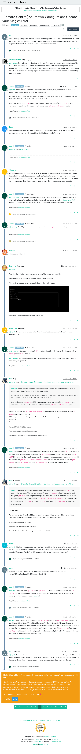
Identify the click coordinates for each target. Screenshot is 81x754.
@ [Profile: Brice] (12, 149)
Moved (6, 25)
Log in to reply (73, 29)
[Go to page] (28, 707)
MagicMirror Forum (17, 2)
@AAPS (28, 86)
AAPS (11, 35)
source (36, 596)
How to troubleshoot (24, 111)
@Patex (28, 617)
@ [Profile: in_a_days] (13, 63)
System (15, 25)
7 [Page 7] (39, 707)
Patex (11, 544)
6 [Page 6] (35, 707)
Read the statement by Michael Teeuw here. (40, 10)
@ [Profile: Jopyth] (12, 269)
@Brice (28, 146)
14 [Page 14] (61, 707)
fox (10, 379)
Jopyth (11, 86)
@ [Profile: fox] (11, 451)
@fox (27, 448)
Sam (37, 739)
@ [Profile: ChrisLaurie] (14, 197)
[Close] (77, 675)
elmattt (12, 250)
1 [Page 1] (19, 707)
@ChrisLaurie (30, 194)
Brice (11, 127)
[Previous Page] (16, 707)
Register (7, 699)
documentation (68, 200)
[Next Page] (65, 707)
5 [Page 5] (31, 707)
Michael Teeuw (50, 737)
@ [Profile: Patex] (12, 620)
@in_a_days (27, 60)
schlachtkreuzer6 (15, 60)
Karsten (57, 739)
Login (15, 699)
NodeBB (38, 742)
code (52, 351)
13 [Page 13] (56, 707)
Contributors (56, 742)
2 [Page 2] (23, 707)
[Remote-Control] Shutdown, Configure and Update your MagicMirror (47, 382)
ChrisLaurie (13, 170)
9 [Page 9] (47, 707)
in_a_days (12, 266)
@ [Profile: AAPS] (12, 90)
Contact (35, 744)
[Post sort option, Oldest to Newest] (64, 29)
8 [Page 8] (43, 707)
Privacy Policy (44, 744)
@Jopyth (20, 266)
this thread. (24, 149)
